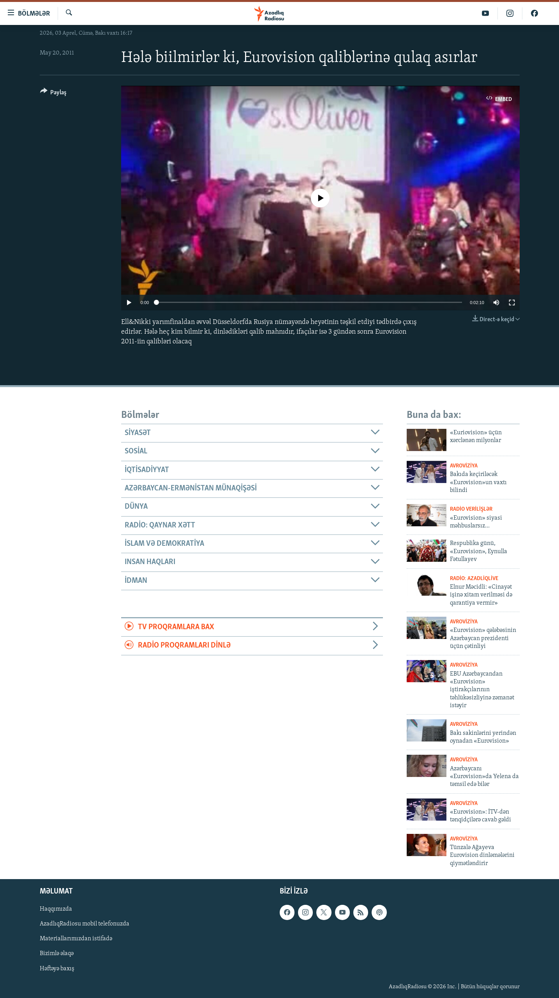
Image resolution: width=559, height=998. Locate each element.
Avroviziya (464, 466)
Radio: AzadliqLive (474, 579)
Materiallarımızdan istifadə (76, 939)
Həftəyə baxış (57, 969)
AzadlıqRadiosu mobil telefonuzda (84, 924)
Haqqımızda (56, 909)
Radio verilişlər (471, 509)
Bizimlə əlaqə (57, 954)
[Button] (53, 94)
